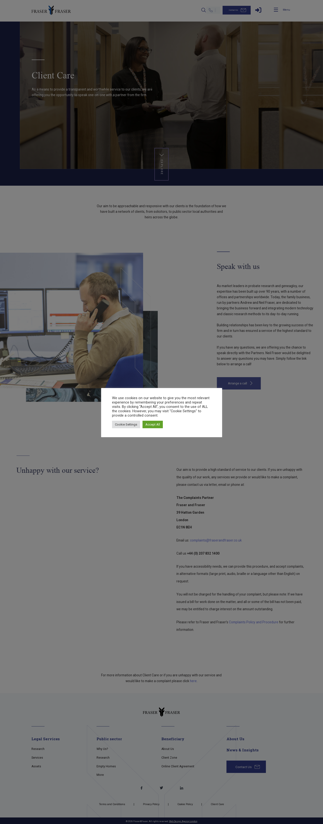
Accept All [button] (152, 424)
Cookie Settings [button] (126, 424)
